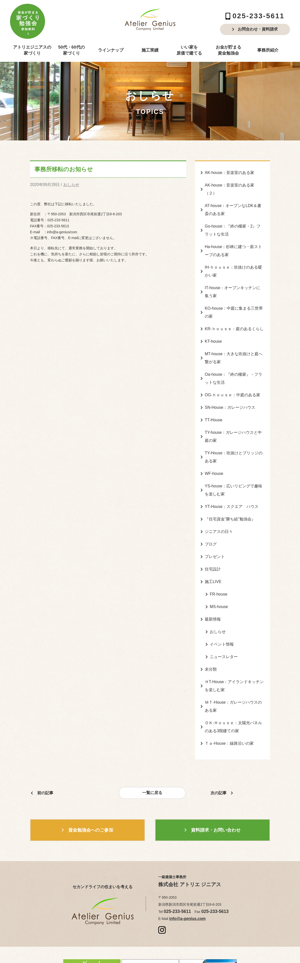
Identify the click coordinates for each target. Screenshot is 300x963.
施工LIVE (213, 551)
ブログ (211, 516)
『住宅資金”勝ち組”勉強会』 (230, 493)
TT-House (213, 401)
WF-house (214, 450)
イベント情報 (222, 610)
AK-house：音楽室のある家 (229, 172)
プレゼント (215, 528)
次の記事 (218, 750)
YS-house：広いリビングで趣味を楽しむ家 (233, 466)
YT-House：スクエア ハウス (231, 481)
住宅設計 (213, 539)
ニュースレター (224, 622)
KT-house (213, 328)
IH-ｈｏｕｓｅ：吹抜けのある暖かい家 (233, 263)
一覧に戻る (152, 751)
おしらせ (71, 184)
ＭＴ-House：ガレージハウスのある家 (233, 667)
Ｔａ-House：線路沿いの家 (229, 702)
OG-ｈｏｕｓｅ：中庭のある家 (232, 377)
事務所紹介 (267, 50)
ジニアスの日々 (219, 504)
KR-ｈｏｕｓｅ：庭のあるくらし (234, 316)
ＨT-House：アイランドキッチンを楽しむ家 (234, 649)
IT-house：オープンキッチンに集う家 (232, 282)
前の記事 (45, 750)
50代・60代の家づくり (71, 50)
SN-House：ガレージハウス (230, 389)
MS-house (219, 575)
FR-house (218, 563)
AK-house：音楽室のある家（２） (229, 187)
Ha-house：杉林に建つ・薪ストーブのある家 (233, 244)
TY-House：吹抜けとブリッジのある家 (233, 435)
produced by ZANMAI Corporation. (198, 947)
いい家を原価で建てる (189, 50)
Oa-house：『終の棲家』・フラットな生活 (233, 362)
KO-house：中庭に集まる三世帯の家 (234, 301)
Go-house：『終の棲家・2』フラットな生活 (232, 225)
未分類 (211, 633)
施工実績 (150, 50)
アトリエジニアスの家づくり (32, 50)
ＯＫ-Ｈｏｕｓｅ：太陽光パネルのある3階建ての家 (233, 686)
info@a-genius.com (184, 876)
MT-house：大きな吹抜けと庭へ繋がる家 (233, 343)
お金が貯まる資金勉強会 (228, 50)
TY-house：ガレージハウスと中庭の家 (233, 416)
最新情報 (213, 587)
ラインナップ (111, 50)
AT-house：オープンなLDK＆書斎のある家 (233, 206)
